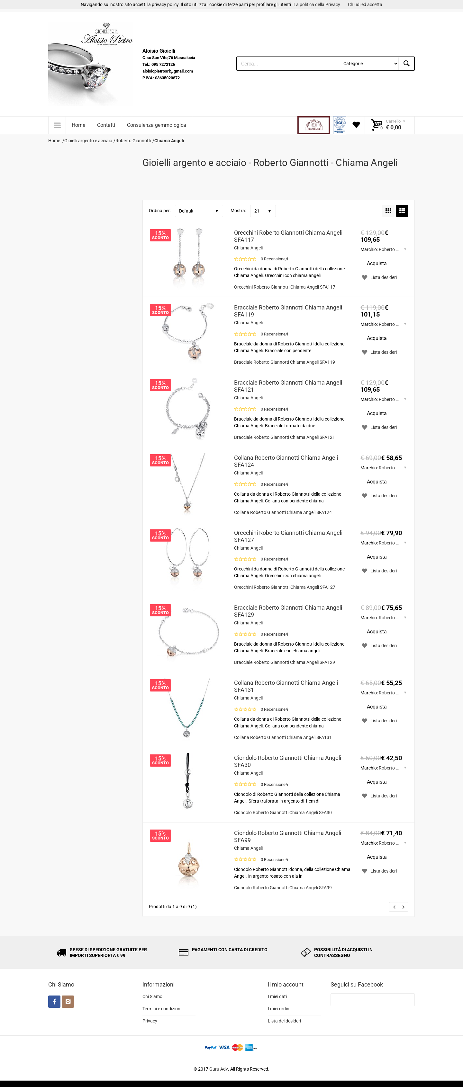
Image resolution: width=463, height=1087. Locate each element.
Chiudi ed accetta (365, 4)
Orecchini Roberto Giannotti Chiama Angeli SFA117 (288, 236)
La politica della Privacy (317, 4)
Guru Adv (218, 1069)
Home (78, 125)
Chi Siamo (152, 996)
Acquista (377, 263)
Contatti (106, 125)
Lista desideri (378, 277)
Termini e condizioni (161, 1008)
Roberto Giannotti (396, 249)
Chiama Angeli (248, 247)
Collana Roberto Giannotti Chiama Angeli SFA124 (286, 461)
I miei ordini (279, 1008)
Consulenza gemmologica (156, 125)
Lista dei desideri (284, 1020)
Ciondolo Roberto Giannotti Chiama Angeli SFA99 (287, 836)
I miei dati (277, 996)
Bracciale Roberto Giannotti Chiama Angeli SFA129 (288, 611)
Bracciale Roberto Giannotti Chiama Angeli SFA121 (288, 386)
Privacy (149, 1020)
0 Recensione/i (274, 259)
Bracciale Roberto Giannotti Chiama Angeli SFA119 (288, 311)
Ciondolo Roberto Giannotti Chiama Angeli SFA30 (287, 761)
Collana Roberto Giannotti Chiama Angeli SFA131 (286, 686)
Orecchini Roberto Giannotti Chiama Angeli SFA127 (288, 536)
